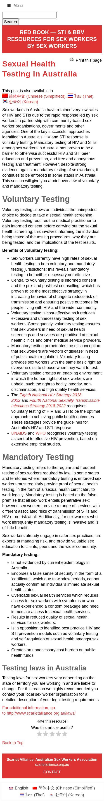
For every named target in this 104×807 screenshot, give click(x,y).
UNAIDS (19, 433)
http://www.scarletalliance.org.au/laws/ (41, 713)
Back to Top (13, 743)
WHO (41, 433)
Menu (15, 6)
